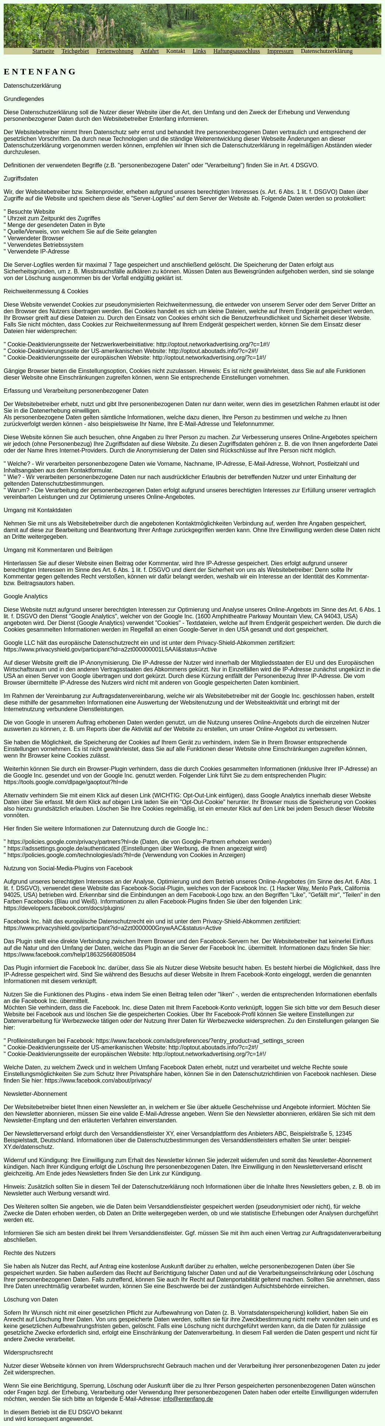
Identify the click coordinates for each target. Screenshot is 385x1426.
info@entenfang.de (188, 1399)
